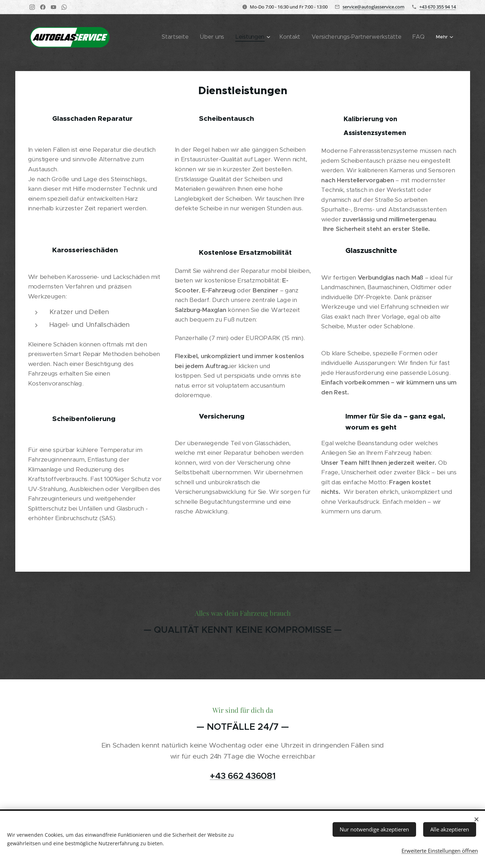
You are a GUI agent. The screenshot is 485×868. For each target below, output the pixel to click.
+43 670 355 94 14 (437, 7)
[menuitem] (165, 37)
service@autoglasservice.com (373, 7)
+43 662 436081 (242, 776)
